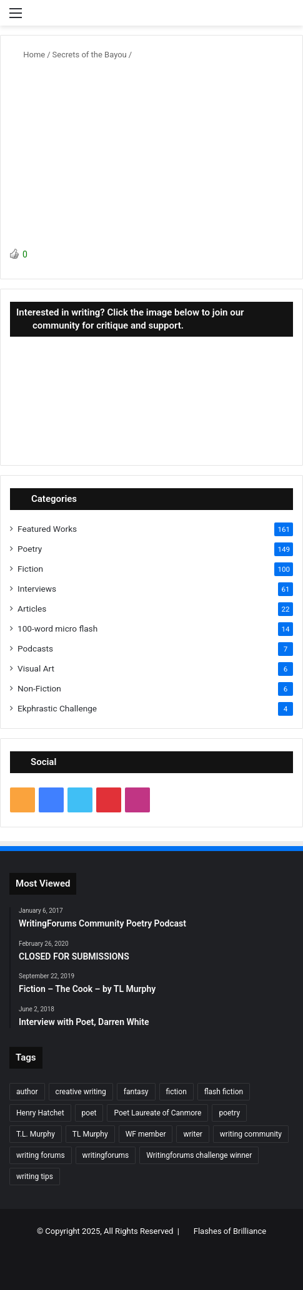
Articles (31, 609)
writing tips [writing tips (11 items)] (34, 1176)
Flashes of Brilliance (230, 1231)
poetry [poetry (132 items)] (229, 1113)
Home (29, 54)
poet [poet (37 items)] (89, 1113)
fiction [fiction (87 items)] (176, 1091)
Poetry (29, 549)
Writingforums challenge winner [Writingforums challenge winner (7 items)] (199, 1155)
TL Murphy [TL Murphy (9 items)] (90, 1134)
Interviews (36, 589)
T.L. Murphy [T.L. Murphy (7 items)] (35, 1134)
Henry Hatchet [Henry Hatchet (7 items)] (40, 1113)
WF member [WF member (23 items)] (146, 1134)
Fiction (30, 569)
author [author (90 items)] (27, 1091)
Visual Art (35, 668)
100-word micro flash (57, 628)
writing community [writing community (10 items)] (251, 1134)
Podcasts (35, 648)
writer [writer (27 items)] (192, 1134)
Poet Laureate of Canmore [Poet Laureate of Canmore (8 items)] (157, 1113)
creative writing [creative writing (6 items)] (81, 1091)
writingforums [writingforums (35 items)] (105, 1155)
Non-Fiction (39, 688)
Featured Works (47, 529)
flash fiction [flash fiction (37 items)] (223, 1091)
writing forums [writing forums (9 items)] (40, 1155)
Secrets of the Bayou (89, 54)
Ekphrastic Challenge (57, 708)
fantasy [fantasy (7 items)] (136, 1091)
